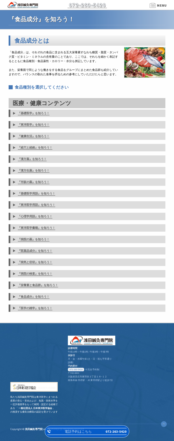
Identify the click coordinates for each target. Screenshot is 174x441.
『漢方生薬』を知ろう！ (33, 170)
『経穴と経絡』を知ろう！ (35, 147)
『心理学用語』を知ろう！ (35, 216)
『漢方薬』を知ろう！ (32, 159)
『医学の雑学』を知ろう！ (35, 308)
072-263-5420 (76, 369)
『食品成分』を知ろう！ (33, 296)
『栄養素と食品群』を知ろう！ (38, 285)
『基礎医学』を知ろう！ (33, 113)
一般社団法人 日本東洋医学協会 (35, 408)
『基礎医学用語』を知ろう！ (36, 193)
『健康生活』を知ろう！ (33, 136)
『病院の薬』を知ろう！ (33, 239)
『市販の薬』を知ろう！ (33, 182)
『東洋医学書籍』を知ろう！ (36, 228)
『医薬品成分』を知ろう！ (35, 251)
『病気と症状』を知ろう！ (35, 262)
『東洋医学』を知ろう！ (33, 124)
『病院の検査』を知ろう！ (35, 273)
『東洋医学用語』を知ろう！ (36, 205)
